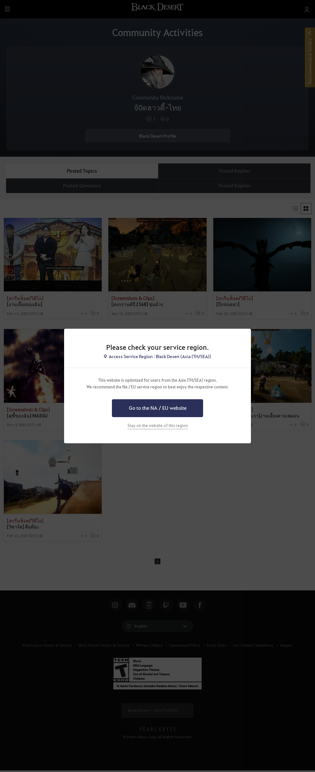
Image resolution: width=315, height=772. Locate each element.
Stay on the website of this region (158, 425)
